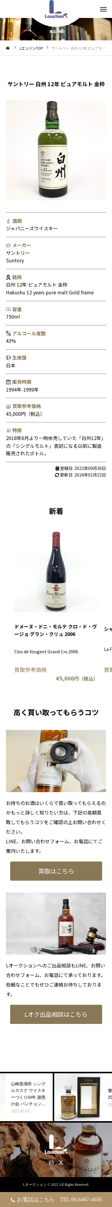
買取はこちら (56, 871)
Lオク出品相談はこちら (56, 1014)
